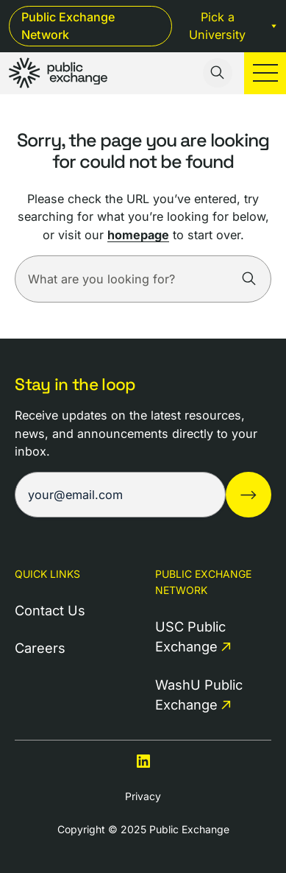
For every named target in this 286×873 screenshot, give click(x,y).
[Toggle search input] (217, 73)
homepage (138, 234)
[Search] (249, 279)
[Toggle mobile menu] (265, 73)
